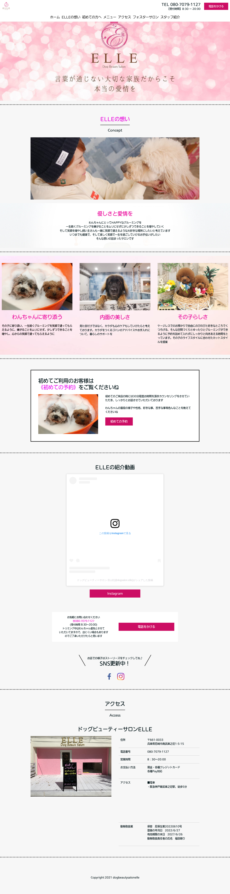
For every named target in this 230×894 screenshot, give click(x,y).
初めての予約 (119, 421)
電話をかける (216, 6)
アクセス (124, 17)
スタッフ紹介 (170, 17)
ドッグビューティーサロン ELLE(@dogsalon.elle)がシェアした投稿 (115, 580)
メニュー (109, 17)
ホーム (55, 17)
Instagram (115, 593)
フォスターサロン (146, 17)
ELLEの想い (71, 17)
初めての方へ (92, 17)
